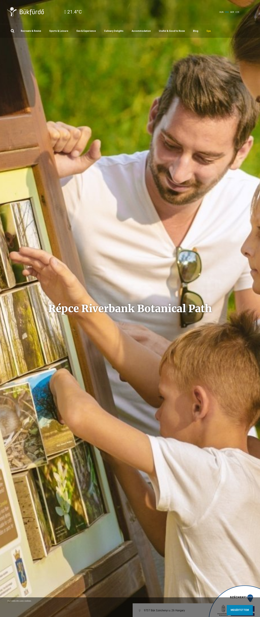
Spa (208, 31)
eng (227, 12)
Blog (195, 31)
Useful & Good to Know (172, 31)
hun (221, 12)
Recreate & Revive (31, 31)
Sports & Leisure (58, 31)
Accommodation (141, 31)
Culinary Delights (113, 31)
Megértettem (240, 610)
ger (232, 12)
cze (237, 12)
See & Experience (86, 31)
